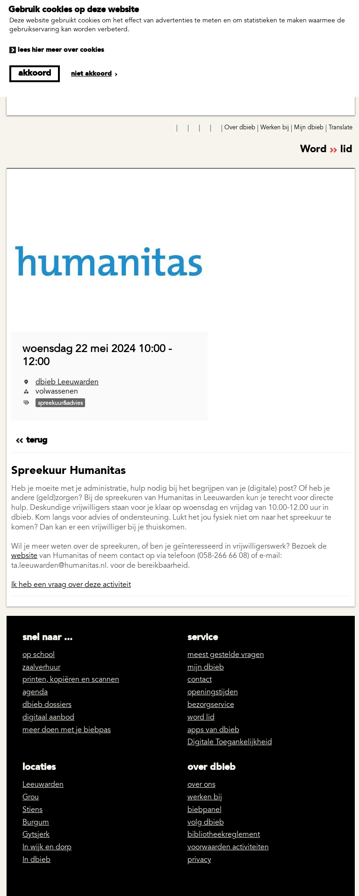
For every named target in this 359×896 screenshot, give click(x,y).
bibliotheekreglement (223, 835)
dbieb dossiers (47, 705)
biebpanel (204, 810)
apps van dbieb (213, 730)
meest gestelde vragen (225, 655)
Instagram (183, 128)
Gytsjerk (36, 835)
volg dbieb (205, 822)
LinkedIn (205, 128)
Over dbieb (239, 128)
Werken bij (274, 128)
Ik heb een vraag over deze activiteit (71, 585)
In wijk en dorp (47, 847)
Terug (36, 440)
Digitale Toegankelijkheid (229, 742)
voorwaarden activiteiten (228, 847)
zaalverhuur (41, 667)
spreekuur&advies (60, 403)
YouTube (194, 128)
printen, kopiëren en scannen (70, 680)
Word (326, 150)
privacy (199, 860)
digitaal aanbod (48, 717)
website (24, 556)
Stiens (32, 810)
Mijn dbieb (308, 128)
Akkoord (34, 73)
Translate (340, 128)
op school (38, 655)
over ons (201, 785)
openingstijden (212, 692)
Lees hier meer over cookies (61, 50)
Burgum (35, 822)
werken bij (204, 797)
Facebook (172, 128)
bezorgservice (210, 705)
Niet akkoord (91, 74)
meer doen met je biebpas (66, 730)
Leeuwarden (43, 785)
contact (199, 680)
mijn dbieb (205, 667)
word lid (201, 717)
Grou (30, 797)
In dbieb (36, 860)
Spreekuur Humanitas (68, 471)
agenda (35, 692)
